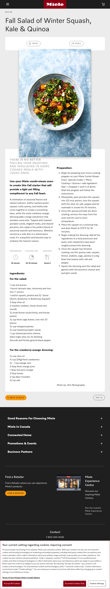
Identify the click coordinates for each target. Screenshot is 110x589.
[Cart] (103, 4)
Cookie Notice (33, 578)
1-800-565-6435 (55, 537)
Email (78, 43)
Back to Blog (16, 397)
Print (35, 43)
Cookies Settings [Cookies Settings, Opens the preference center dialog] (97, 584)
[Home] (55, 4)
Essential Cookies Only (75, 584)
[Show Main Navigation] (7, 4)
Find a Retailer (16, 493)
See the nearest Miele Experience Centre (93, 511)
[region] (55, 565)
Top (99, 397)
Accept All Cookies (12, 584)
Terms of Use (8, 578)
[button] (55, 418)
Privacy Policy (20, 578)
